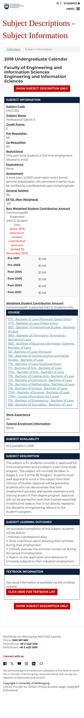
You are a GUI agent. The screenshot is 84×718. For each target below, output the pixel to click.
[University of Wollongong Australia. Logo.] (14, 6)
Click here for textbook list (31, 591)
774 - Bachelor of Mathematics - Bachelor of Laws (41, 384)
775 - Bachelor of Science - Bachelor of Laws (37, 388)
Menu (73, 8)
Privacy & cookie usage (52, 686)
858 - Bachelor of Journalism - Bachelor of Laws (40, 404)
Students (71, 3)
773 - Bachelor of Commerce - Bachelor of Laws (40, 380)
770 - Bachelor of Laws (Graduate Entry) (34, 364)
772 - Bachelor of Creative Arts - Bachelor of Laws (41, 376)
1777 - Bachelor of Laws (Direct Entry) (33, 323)
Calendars (13, 49)
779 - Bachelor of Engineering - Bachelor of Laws (41, 400)
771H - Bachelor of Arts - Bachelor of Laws (36, 372)
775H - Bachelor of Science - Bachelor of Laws (38, 392)
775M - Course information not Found (33, 396)
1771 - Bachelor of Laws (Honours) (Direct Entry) (39, 319)
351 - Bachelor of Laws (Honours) (30, 351)
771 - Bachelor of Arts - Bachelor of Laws (35, 368)
